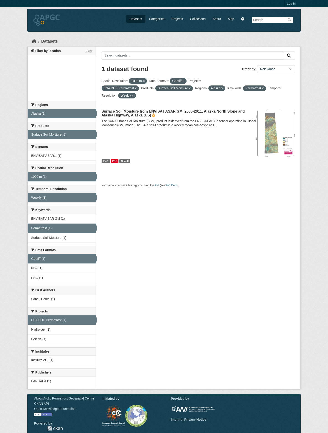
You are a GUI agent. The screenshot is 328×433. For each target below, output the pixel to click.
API (157, 185)
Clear (88, 51)
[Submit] (289, 56)
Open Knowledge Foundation (54, 409)
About (217, 19)
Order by (248, 69)
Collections (197, 19)
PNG (105, 161)
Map (231, 19)
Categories (156, 19)
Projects (177, 19)
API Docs (171, 185)
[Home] (34, 41)
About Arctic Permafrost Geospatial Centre (64, 398)
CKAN (55, 428)
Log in (291, 3)
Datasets (135, 19)
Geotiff (125, 161)
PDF (114, 161)
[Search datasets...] (193, 56)
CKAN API (41, 403)
